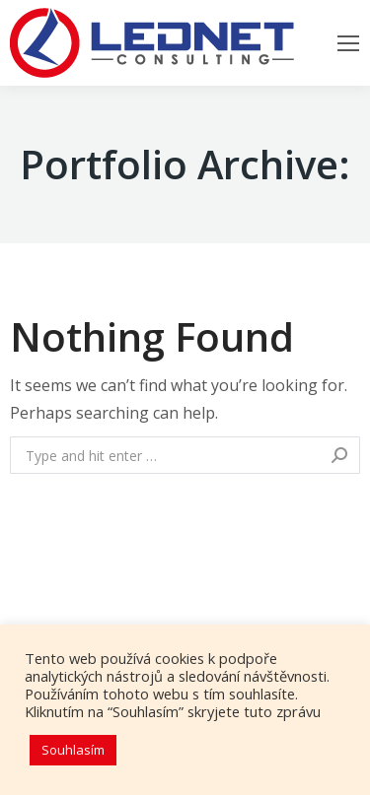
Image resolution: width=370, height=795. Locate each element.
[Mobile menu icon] (348, 43)
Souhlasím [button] (73, 750)
